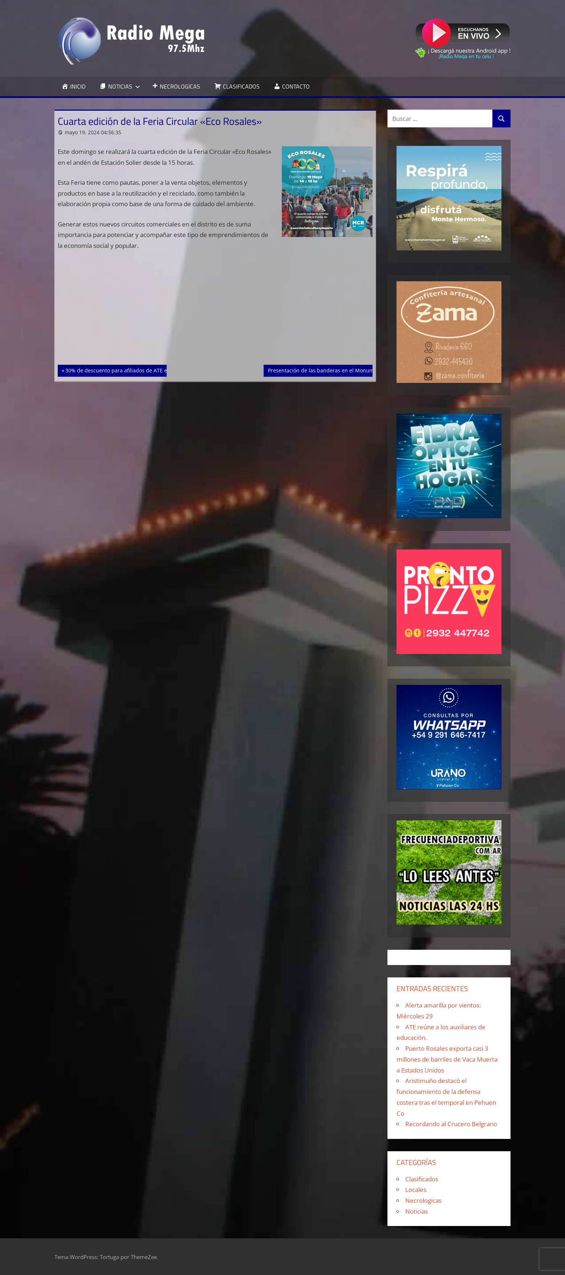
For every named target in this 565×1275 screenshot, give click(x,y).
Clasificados (421, 1179)
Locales (415, 1189)
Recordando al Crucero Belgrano (451, 1124)
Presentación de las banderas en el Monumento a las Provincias (346, 370)
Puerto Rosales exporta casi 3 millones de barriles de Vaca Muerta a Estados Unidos (447, 1059)
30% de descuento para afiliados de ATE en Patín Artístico (135, 370)
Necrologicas (423, 1200)
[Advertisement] (215, 311)
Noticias (416, 1211)
